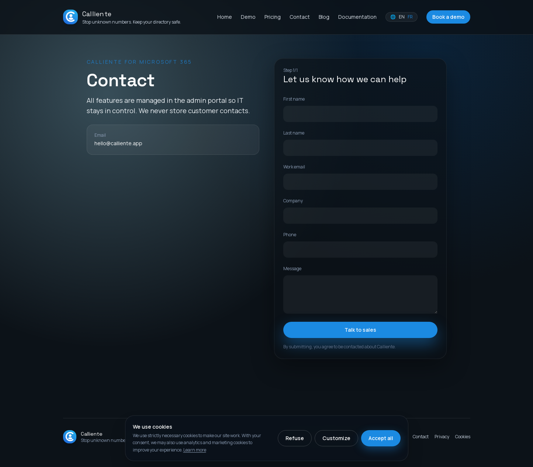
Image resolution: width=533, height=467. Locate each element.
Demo (248, 16)
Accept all (380, 438)
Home (224, 16)
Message (292, 268)
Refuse (294, 438)
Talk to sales (360, 329)
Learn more (194, 450)
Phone (289, 234)
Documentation (357, 16)
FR (410, 17)
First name (294, 99)
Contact (300, 16)
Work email (294, 167)
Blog (324, 16)
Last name (293, 133)
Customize (336, 438)
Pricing (272, 16)
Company (293, 201)
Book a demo (448, 16)
